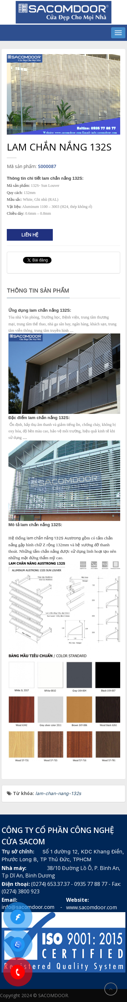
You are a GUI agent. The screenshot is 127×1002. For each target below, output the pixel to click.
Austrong (72, 538)
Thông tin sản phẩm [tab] (38, 290)
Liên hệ (29, 234)
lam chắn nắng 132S (45, 538)
